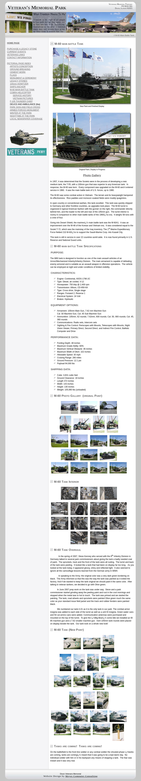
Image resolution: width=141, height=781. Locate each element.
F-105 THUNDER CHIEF (21, 101)
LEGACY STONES (18, 81)
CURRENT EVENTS (16, 52)
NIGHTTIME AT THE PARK (22, 116)
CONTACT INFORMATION (19, 57)
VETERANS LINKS (16, 55)
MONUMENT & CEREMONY (23, 78)
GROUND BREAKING (20, 69)
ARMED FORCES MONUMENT (24, 110)
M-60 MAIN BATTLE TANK (22, 90)
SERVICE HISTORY (22, 95)
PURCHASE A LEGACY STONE (22, 49)
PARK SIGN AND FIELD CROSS (25, 107)
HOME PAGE (13, 43)
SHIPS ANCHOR (18, 87)
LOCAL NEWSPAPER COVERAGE (26, 119)
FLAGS (13, 75)
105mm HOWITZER (19, 84)
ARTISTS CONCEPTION (21, 66)
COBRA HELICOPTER (20, 92)
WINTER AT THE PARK (21, 113)
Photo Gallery (92, 175)
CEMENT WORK (18, 72)
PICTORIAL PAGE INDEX (19, 63)
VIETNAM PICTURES (23, 98)
